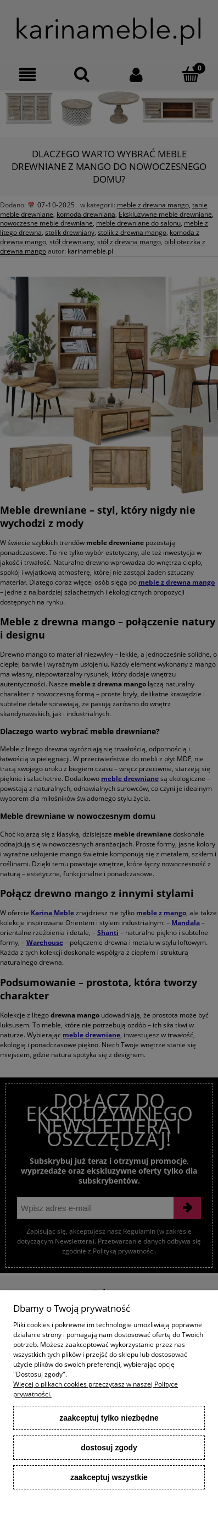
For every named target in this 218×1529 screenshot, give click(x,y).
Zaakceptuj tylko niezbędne (109, 1418)
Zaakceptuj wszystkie (109, 1477)
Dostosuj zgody (109, 1447)
